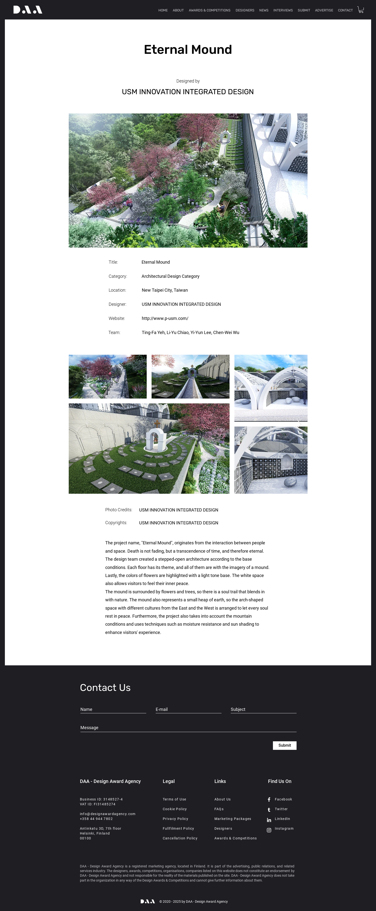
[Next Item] (299, 424)
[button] (361, 9)
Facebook (283, 799)
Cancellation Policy (180, 838)
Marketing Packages (232, 819)
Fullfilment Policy (178, 828)
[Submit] (285, 745)
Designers (223, 828)
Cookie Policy (175, 809)
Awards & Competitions (235, 838)
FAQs (219, 809)
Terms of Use (174, 799)
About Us (222, 799)
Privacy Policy (176, 819)
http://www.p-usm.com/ (165, 318)
